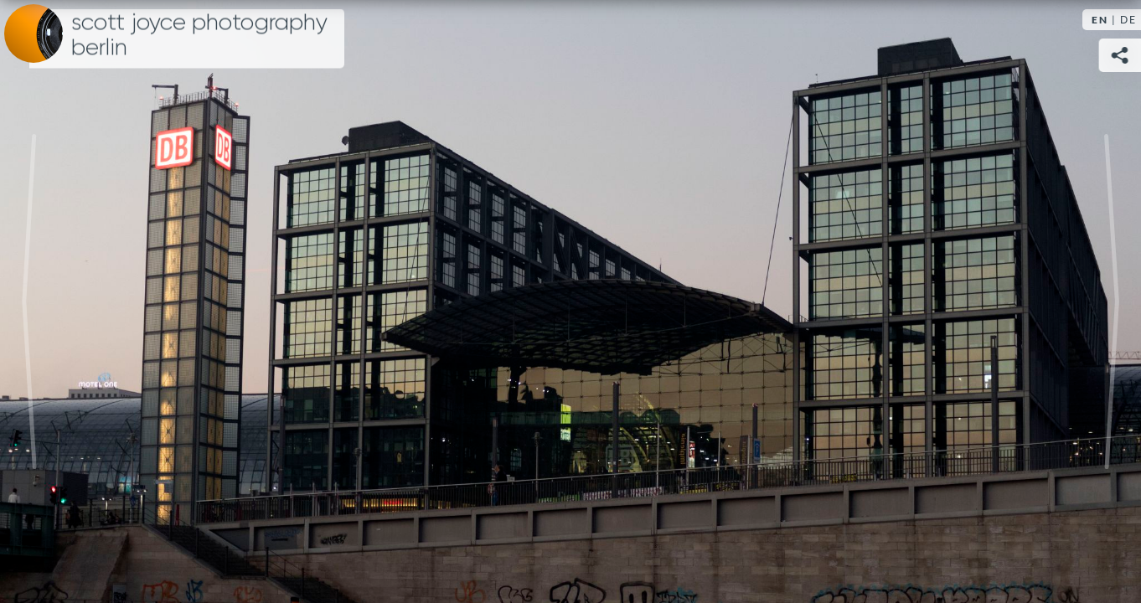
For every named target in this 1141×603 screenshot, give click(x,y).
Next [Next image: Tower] (1111, 301)
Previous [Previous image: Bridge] (29, 301)
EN (1100, 19)
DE (1128, 19)
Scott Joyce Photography (199, 35)
